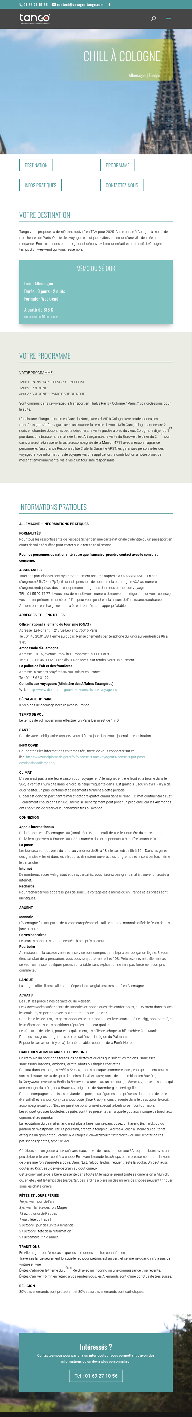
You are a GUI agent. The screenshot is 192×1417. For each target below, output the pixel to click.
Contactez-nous (122, 185)
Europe (154, 75)
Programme (118, 165)
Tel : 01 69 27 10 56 (96, 1376)
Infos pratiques (40, 185)
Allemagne (137, 75)
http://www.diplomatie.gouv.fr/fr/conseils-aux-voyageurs (72, 690)
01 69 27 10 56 (36, 4)
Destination (36, 165)
